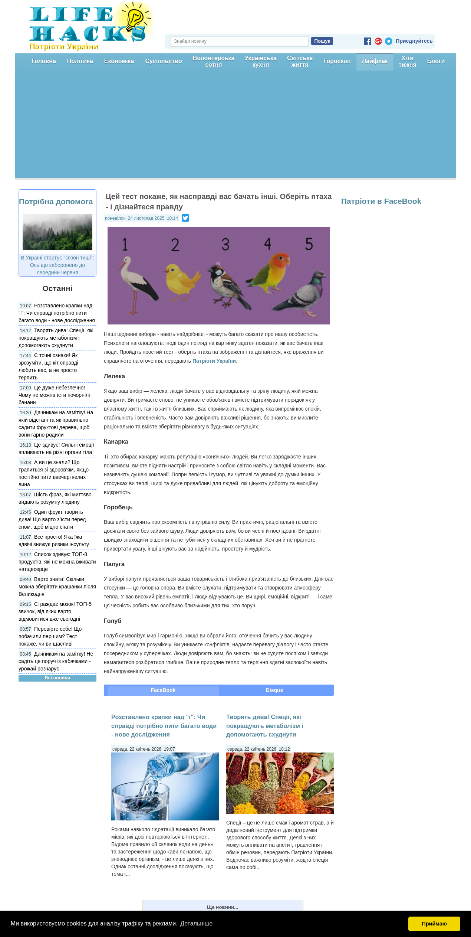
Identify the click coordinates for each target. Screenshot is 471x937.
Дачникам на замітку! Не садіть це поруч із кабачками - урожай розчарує (56, 661)
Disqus (274, 690)
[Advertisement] (235, 126)
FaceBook (163, 690)
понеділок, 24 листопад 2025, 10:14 (141, 218)
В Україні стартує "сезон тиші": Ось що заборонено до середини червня (57, 265)
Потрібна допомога (56, 201)
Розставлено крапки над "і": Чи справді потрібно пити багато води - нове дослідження (57, 313)
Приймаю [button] (434, 924)
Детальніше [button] (196, 923)
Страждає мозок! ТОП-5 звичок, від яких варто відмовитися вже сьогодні (55, 611)
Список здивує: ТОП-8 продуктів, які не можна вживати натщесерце (57, 561)
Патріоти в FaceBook (381, 201)
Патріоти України (214, 361)
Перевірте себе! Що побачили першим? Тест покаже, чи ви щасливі (50, 636)
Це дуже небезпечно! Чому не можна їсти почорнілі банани (54, 395)
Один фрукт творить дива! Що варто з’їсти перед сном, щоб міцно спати (52, 519)
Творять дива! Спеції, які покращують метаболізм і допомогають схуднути (56, 337)
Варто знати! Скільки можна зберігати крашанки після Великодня (57, 586)
